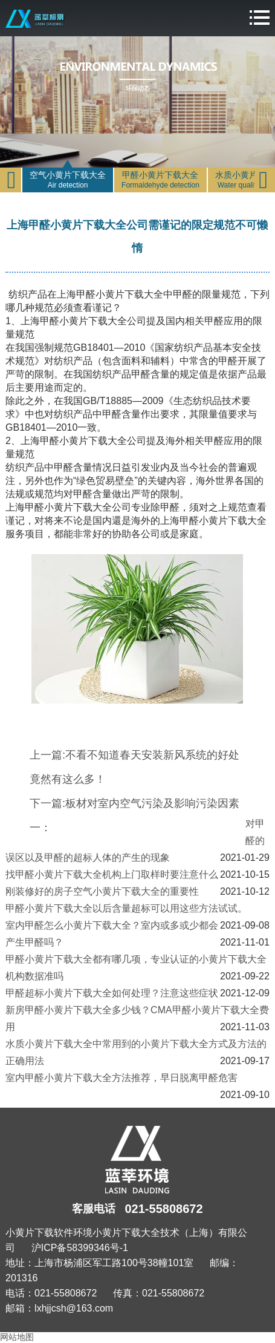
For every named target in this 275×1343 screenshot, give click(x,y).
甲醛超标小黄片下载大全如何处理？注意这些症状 (111, 993)
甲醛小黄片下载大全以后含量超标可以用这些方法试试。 (126, 908)
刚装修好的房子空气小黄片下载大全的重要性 (102, 891)
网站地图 (17, 1337)
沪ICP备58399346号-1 (79, 1248)
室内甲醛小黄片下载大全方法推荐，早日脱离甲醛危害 (121, 1078)
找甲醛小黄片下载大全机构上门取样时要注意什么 (111, 874)
